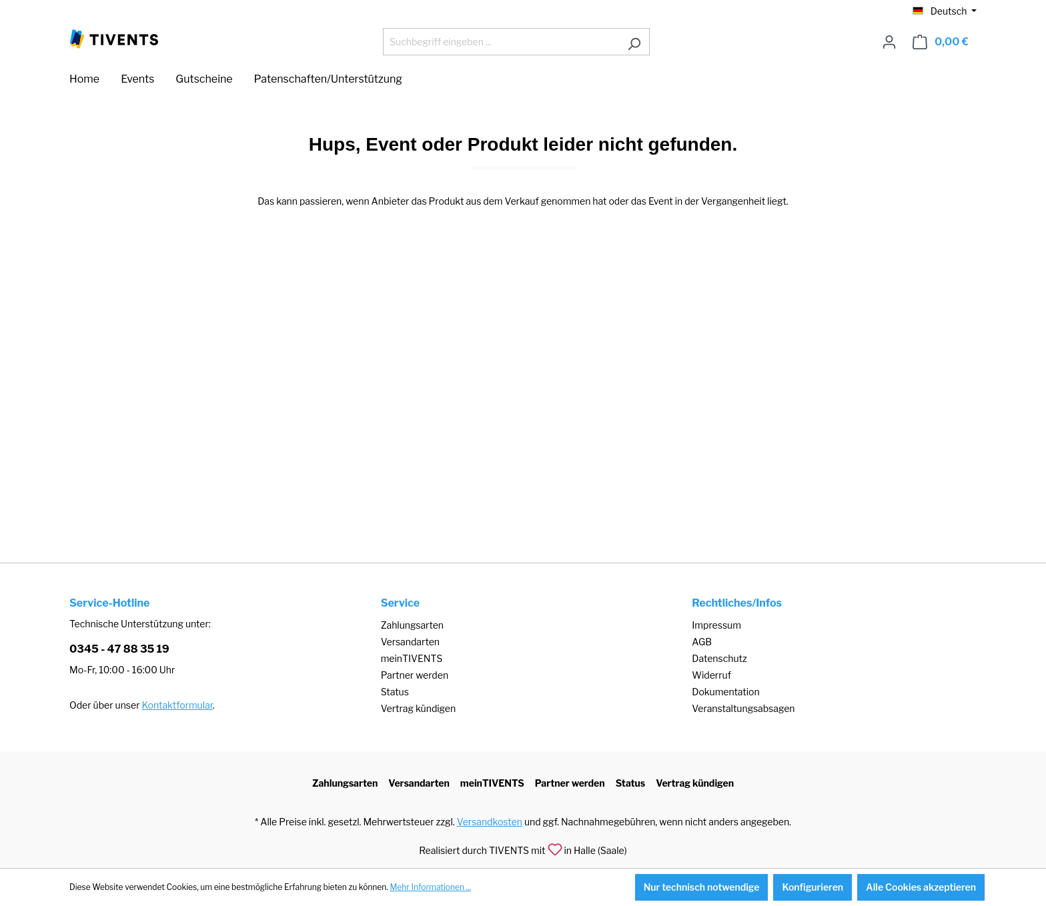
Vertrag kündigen (418, 708)
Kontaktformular (177, 705)
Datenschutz (719, 658)
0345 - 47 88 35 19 (119, 649)
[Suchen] (634, 41)
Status (395, 691)
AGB (702, 641)
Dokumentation (725, 691)
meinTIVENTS (412, 658)
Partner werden (414, 675)
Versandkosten (489, 821)
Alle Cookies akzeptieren (921, 887)
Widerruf (711, 675)
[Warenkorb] (941, 42)
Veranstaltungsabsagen (743, 708)
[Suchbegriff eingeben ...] (501, 41)
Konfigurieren (812, 887)
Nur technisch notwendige (702, 887)
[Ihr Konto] (889, 42)
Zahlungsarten (412, 625)
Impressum (716, 625)
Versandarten (410, 641)
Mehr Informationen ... (430, 887)
